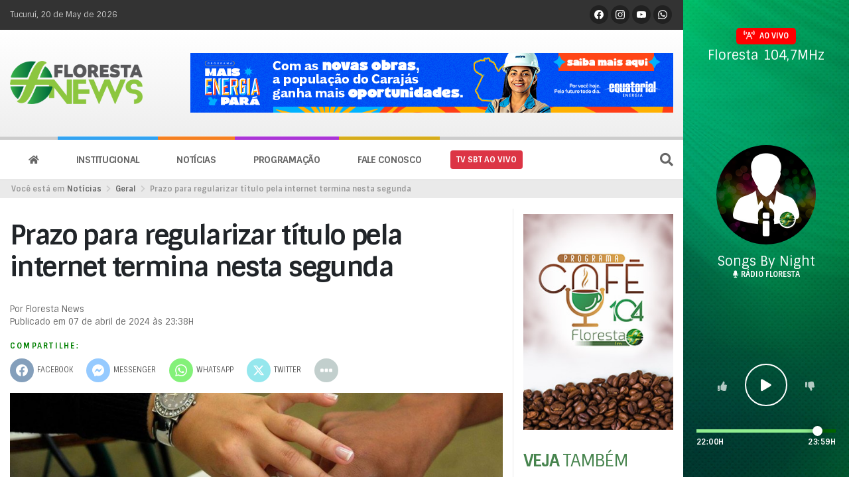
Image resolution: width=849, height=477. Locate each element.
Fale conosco (390, 160)
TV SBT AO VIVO (486, 159)
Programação (286, 160)
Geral (125, 188)
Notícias (196, 160)
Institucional (107, 160)
